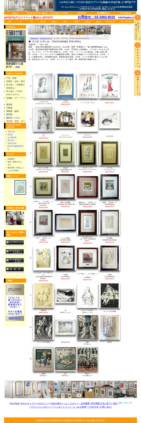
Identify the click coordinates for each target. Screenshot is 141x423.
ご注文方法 (81, 13)
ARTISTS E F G (46, 38)
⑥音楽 (9, 104)
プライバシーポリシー (41, 407)
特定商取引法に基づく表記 (104, 403)
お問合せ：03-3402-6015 (96, 17)
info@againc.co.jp (127, 17)
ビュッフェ (12, 143)
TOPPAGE (34, 38)
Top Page (14, 403)
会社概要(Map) (103, 13)
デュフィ (11, 140)
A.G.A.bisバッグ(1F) (59, 13)
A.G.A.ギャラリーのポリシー (35, 403)
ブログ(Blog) (125, 13)
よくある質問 (79, 407)
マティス (11, 131)
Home (15, 13)
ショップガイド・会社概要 (76, 403)
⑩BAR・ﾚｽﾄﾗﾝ (13, 118)
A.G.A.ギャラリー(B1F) (37, 13)
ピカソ (10, 134)
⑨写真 (9, 114)
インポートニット (63, 407)
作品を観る (56, 403)
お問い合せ (105, 407)
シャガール (12, 137)
